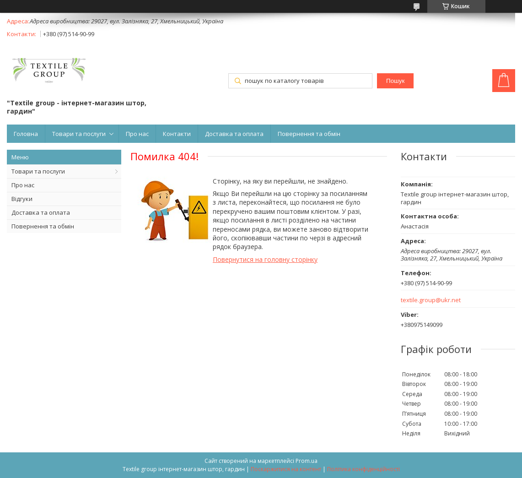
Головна (26, 134)
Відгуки (21, 199)
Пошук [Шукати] (395, 80)
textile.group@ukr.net (431, 300)
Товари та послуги (79, 134)
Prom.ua (307, 461)
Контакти (177, 134)
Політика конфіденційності (363, 469)
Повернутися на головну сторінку (265, 259)
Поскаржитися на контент (286, 469)
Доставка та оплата (234, 134)
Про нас (137, 134)
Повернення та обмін (309, 134)
